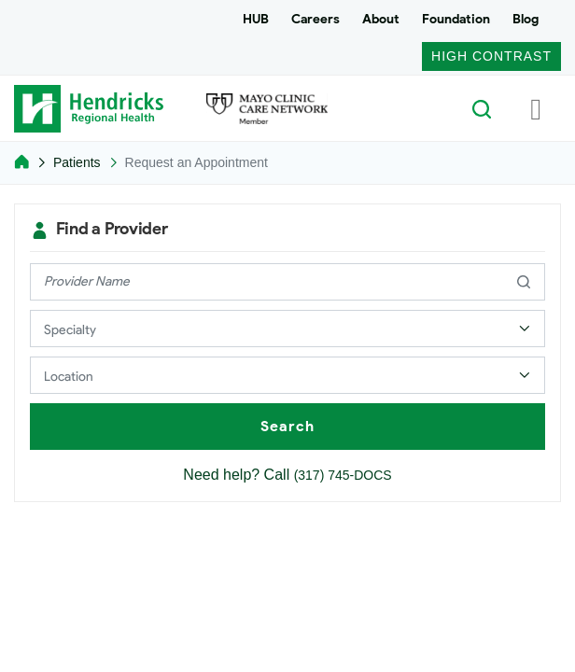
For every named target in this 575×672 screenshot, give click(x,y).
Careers (315, 19)
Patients (77, 162)
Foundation (456, 19)
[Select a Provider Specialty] (287, 328)
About (381, 19)
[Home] (21, 162)
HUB (256, 19)
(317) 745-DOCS (343, 475)
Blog (525, 19)
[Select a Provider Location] (287, 375)
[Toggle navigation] (536, 108)
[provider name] (287, 282)
